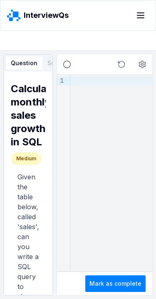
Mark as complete (115, 283)
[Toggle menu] (140, 15)
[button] (121, 64)
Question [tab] (24, 62)
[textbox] (111, 173)
